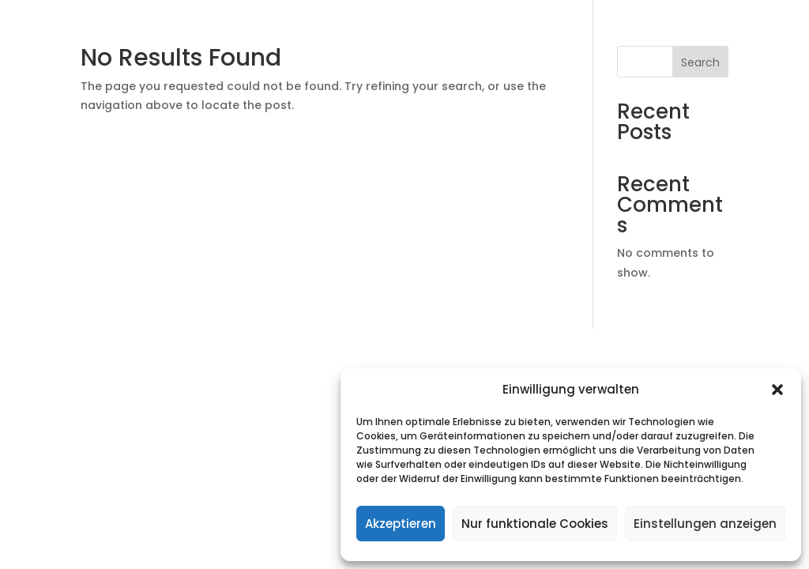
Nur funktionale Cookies (534, 523)
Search (700, 62)
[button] (777, 390)
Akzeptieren (400, 523)
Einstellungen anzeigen (705, 523)
